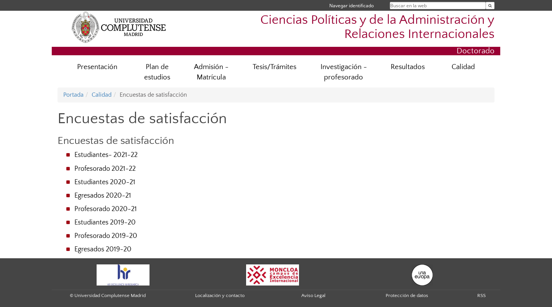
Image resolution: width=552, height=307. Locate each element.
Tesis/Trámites (274, 67)
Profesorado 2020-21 (105, 209)
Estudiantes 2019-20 (105, 222)
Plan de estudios (157, 72)
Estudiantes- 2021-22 (106, 155)
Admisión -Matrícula (211, 72)
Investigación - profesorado (343, 72)
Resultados (408, 67)
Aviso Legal (313, 295)
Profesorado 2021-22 (105, 169)
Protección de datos (407, 295)
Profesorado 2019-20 (105, 236)
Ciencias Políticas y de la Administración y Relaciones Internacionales (377, 27)
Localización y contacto (220, 295)
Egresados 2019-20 (102, 249)
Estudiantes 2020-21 (104, 182)
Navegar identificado (351, 5)
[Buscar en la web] (490, 5)
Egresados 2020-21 (102, 196)
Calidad (463, 67)
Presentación (97, 67)
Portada (73, 94)
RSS (481, 295)
